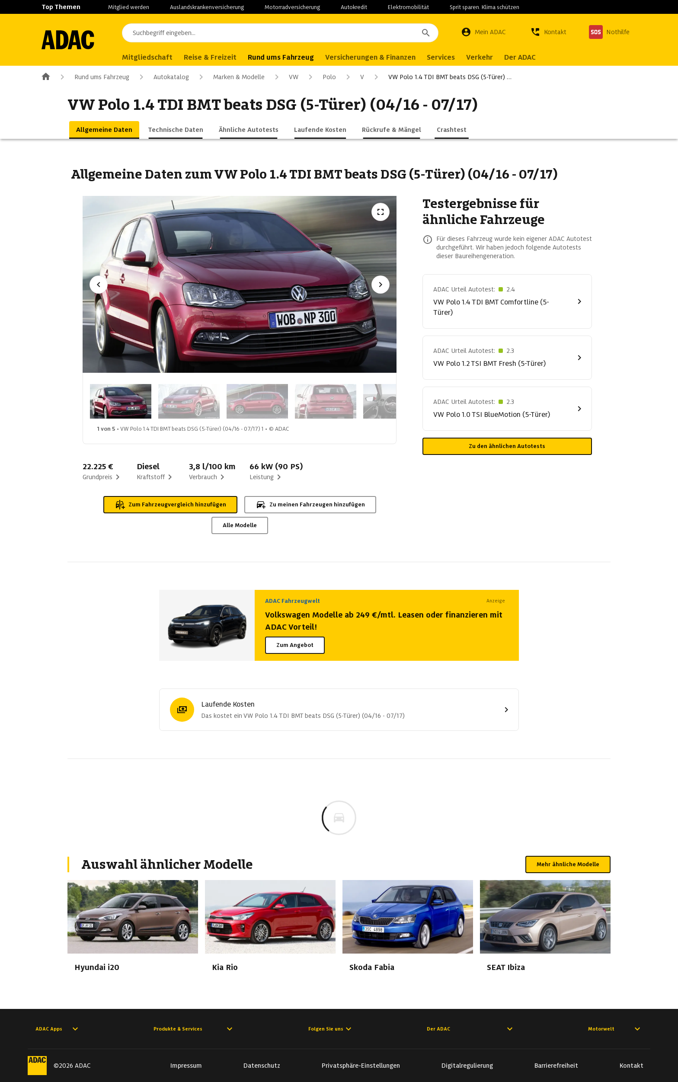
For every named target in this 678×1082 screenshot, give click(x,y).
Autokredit (354, 7)
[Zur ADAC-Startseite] (72, 40)
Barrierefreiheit (556, 1065)
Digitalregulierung (467, 1065)
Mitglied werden (128, 7)
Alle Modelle (240, 525)
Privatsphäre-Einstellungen (361, 1065)
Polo (320, 77)
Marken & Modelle (230, 77)
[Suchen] (425, 33)
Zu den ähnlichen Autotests (507, 446)
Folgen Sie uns (331, 1029)
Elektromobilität (408, 7)
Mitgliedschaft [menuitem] (155, 57)
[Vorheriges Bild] (99, 284)
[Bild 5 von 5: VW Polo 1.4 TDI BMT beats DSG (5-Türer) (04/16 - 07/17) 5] (394, 401)
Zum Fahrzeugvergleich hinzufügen (170, 504)
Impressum (186, 1065)
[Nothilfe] (609, 32)
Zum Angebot (294, 645)
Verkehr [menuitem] (487, 57)
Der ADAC (471, 1029)
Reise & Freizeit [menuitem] (218, 57)
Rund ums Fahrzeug (93, 77)
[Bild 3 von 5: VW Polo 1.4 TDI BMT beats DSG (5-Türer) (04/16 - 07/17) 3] (257, 401)
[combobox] (284, 32)
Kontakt (631, 1065)
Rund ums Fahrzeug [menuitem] (289, 57)
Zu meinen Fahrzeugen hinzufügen (310, 504)
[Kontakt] (548, 32)
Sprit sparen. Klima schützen (484, 7)
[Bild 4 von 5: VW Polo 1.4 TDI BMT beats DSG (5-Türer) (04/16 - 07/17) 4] (325, 401)
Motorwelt (615, 1029)
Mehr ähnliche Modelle (568, 864)
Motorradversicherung (292, 7)
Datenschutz (261, 1065)
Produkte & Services (194, 1029)
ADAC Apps (57, 1029)
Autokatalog (162, 77)
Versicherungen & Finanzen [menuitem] (378, 57)
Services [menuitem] (449, 57)
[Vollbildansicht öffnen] (380, 212)
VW (285, 77)
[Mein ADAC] (483, 32)
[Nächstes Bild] (380, 284)
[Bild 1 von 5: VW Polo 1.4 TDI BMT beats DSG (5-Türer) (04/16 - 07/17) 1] (120, 401)
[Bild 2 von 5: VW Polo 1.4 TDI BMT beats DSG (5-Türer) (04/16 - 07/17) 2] (189, 401)
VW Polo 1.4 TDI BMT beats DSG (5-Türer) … (441, 77)
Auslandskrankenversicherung (207, 7)
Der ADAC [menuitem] (528, 57)
